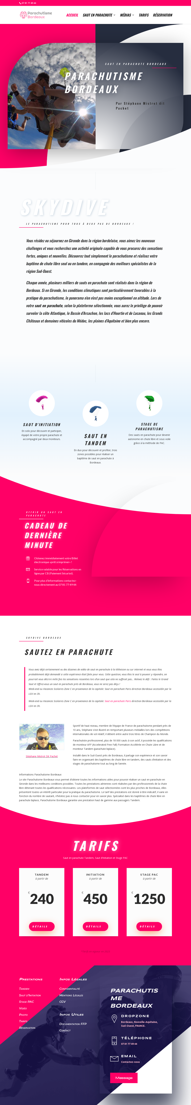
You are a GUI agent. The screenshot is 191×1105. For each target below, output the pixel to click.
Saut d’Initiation (30, 995)
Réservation (162, 16)
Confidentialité (69, 988)
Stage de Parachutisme (149, 426)
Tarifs (143, 16)
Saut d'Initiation (42, 424)
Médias (125, 16)
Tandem (24, 988)
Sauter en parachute (119, 124)
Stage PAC (26, 1001)
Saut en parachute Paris (118, 701)
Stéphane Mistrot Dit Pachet (42, 756)
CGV (62, 1001)
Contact (64, 1030)
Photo (23, 1014)
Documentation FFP (73, 1024)
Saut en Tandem (95, 439)
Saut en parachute (97, 16)
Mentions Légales (71, 995)
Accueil (72, 16)
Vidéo (23, 1008)
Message (123, 1078)
